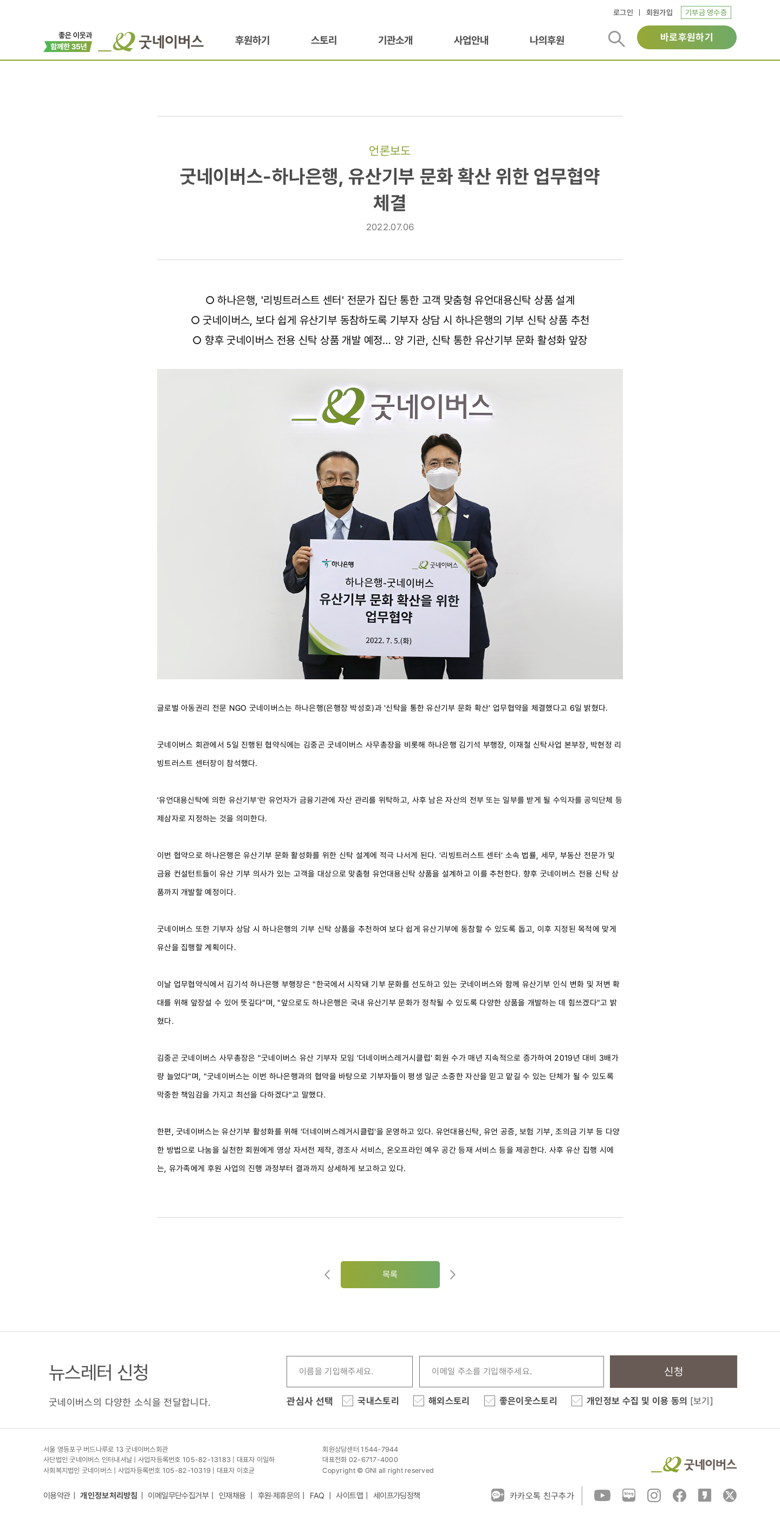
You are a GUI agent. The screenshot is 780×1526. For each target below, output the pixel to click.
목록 (390, 1274)
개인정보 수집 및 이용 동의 (650, 1400)
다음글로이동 (452, 1274)
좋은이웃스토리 (528, 1400)
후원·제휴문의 (279, 1496)
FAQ (318, 1496)
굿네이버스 (694, 1464)
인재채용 (233, 1496)
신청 (673, 1371)
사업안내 (471, 40)
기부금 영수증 (706, 12)
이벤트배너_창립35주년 (68, 40)
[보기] (701, 1400)
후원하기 (252, 40)
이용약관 (56, 1496)
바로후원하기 (686, 37)
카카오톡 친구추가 (532, 1495)
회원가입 (659, 12)
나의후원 (547, 40)
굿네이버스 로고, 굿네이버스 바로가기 (151, 41)
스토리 (324, 40)
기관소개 (395, 40)
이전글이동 (327, 1274)
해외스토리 (449, 1400)
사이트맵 (349, 1496)
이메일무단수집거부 (178, 1496)
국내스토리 (378, 1400)
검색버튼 (616, 39)
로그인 (623, 12)
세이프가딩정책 (396, 1496)
